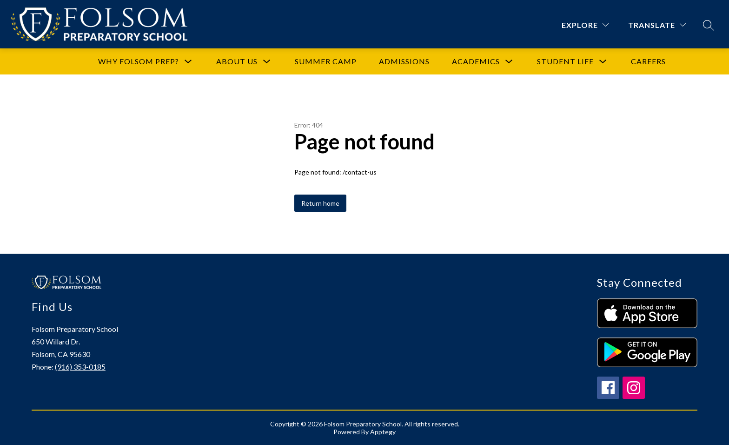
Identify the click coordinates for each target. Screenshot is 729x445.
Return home (320, 203)
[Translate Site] (657, 25)
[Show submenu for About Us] (237, 61)
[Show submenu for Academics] (476, 61)
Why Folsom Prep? (138, 61)
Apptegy (383, 432)
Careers (648, 61)
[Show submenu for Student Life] (565, 61)
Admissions (404, 61)
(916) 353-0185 (80, 366)
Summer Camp (326, 61)
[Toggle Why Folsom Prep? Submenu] (188, 61)
